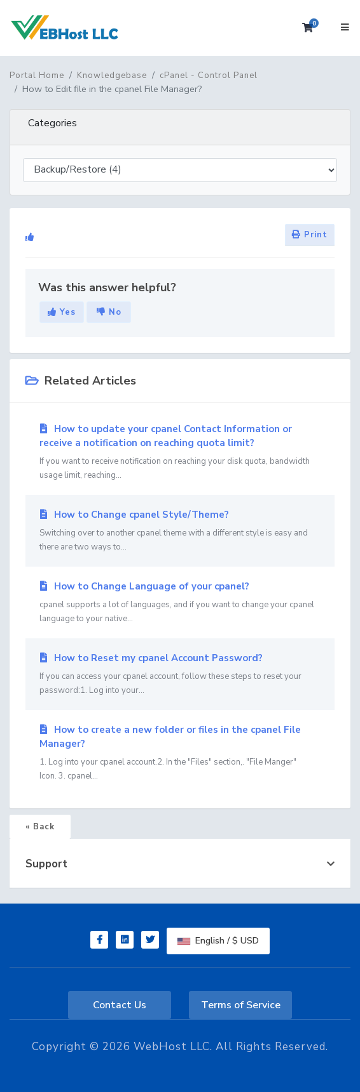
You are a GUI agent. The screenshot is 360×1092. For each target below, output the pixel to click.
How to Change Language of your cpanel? (180, 603)
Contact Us (119, 1005)
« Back (40, 826)
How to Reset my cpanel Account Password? (180, 674)
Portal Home (37, 75)
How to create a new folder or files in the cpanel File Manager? (180, 753)
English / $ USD (218, 941)
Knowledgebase (112, 75)
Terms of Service (240, 1005)
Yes (62, 312)
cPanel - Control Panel (209, 75)
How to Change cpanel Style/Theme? (180, 531)
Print (310, 234)
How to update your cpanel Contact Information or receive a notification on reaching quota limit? (180, 452)
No (109, 312)
